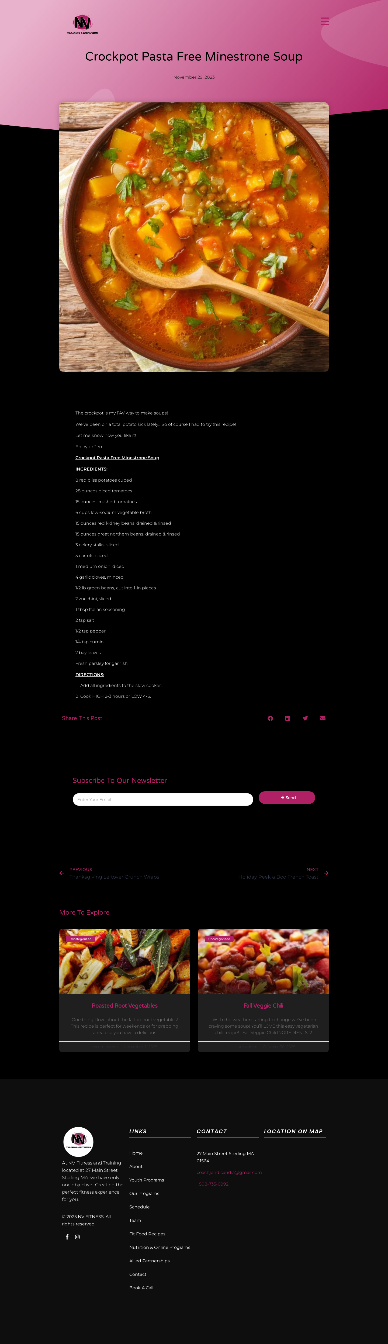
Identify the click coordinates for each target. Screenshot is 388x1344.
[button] (270, 718)
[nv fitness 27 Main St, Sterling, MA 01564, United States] (295, 1194)
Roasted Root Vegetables (125, 1006)
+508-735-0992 (212, 1184)
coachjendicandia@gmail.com (229, 1172)
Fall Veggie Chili (263, 1006)
